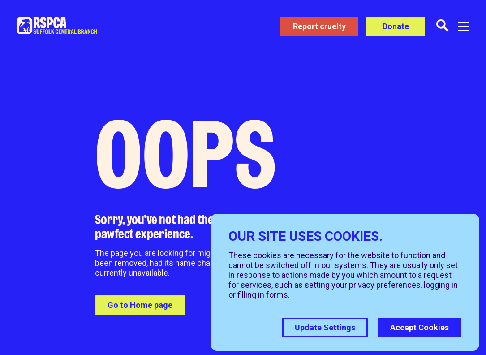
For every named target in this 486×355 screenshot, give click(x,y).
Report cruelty (319, 26)
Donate (396, 26)
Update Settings (325, 327)
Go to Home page (140, 305)
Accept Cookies (419, 327)
